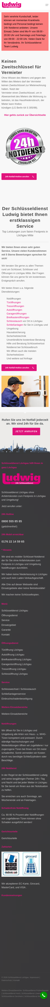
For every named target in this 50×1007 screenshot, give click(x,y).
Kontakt (5, 634)
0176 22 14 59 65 (12, 541)
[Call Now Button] (43, 995)
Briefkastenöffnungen (18, 317)
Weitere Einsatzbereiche (14, 714)
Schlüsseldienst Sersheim (12, 996)
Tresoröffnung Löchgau (13, 669)
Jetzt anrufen (26, 431)
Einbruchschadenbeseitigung (16, 698)
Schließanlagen (15, 325)
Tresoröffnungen (15, 306)
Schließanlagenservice (13, 694)
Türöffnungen (14, 302)
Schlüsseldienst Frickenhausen (36, 990)
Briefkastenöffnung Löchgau (16, 659)
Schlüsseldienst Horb (11, 993)
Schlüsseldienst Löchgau (14, 610)
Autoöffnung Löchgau (12, 654)
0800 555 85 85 (11, 521)
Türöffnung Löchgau (12, 650)
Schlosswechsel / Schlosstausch (18, 689)
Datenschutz (6, 980)
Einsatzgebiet (8, 625)
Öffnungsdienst (9, 615)
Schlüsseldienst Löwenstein (33, 993)
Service (5, 620)
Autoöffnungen (14, 310)
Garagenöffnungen (17, 313)
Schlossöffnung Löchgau (14, 674)
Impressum (34, 977)
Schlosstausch (14, 321)
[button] (46, 5)
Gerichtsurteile (9, 838)
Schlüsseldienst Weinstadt (35, 996)
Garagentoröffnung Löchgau (16, 664)
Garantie (6, 629)
